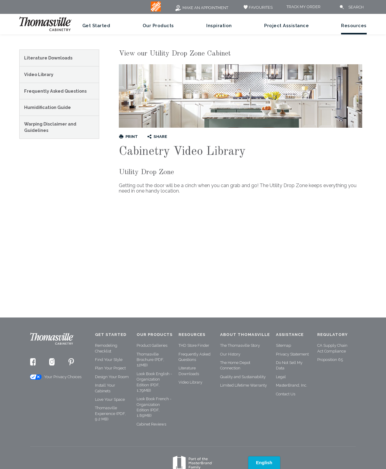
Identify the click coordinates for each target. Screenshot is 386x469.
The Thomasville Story (240, 345)
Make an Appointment (201, 7)
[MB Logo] (156, 10)
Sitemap (283, 345)
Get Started (96, 25)
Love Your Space (110, 399)
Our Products (158, 25)
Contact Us (285, 394)
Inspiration (219, 25)
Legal (281, 377)
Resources (354, 25)
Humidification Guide (47, 107)
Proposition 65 (330, 359)
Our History (230, 354)
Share (160, 136)
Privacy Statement (292, 354)
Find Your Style (108, 359)
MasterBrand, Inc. (291, 385)
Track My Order (303, 7)
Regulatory (332, 335)
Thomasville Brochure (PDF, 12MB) (150, 360)
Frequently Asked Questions (55, 91)
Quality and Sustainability (243, 377)
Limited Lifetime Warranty (243, 385)
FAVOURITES (257, 7)
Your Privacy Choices (55, 377)
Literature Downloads (48, 57)
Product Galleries (152, 345)
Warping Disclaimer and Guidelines (50, 127)
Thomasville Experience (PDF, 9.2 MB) (110, 413)
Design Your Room (112, 377)
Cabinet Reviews (151, 424)
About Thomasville (245, 335)
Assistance (290, 335)
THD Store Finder (194, 345)
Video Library (38, 74)
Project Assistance (286, 25)
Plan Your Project (110, 368)
